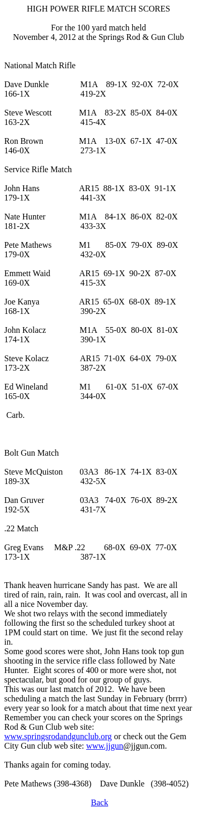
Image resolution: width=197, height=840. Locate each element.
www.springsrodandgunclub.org (58, 736)
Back (99, 802)
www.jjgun (104, 745)
